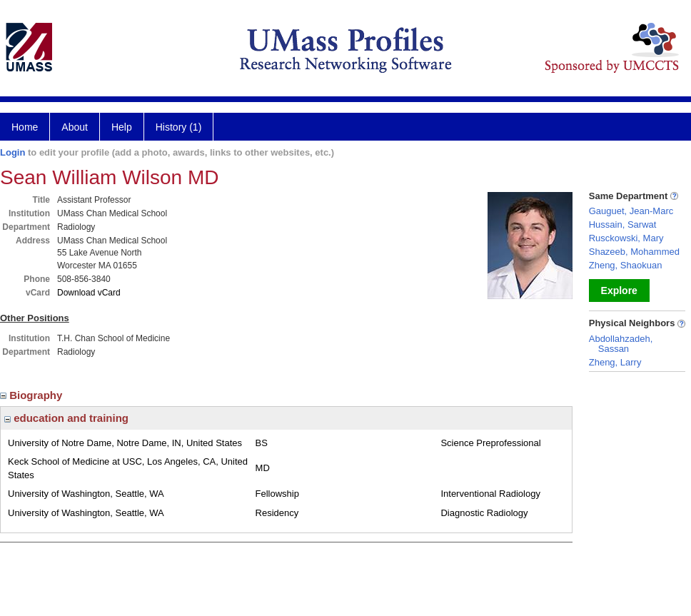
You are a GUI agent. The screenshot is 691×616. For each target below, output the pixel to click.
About (74, 127)
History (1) (179, 127)
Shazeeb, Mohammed (634, 251)
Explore (619, 290)
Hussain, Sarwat (623, 224)
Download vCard (89, 293)
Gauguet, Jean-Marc (631, 211)
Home (24, 127)
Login (12, 152)
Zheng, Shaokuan (625, 265)
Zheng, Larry (615, 362)
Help (121, 127)
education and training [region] (66, 418)
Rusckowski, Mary (626, 238)
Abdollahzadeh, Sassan (621, 343)
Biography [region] (33, 395)
